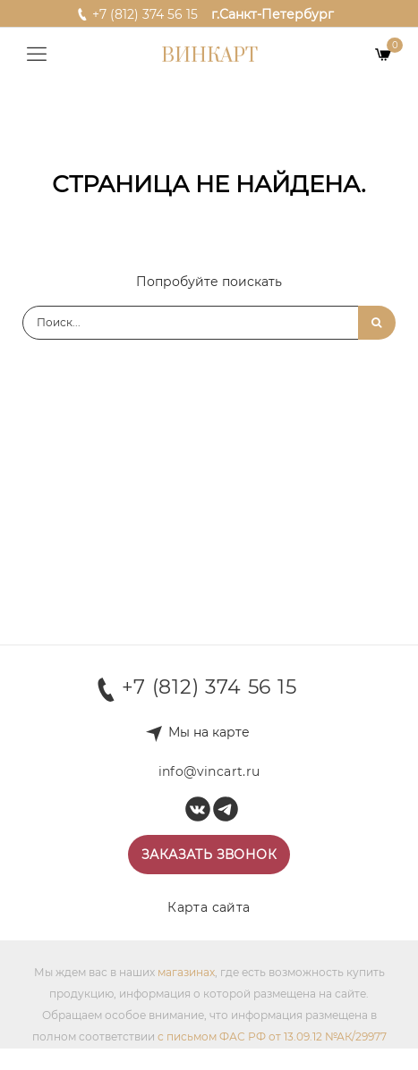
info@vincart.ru (209, 771)
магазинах (186, 972)
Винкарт (209, 56)
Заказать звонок (209, 855)
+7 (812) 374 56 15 (137, 13)
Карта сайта (208, 907)
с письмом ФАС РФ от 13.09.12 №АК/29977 (272, 1036)
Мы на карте (209, 732)
